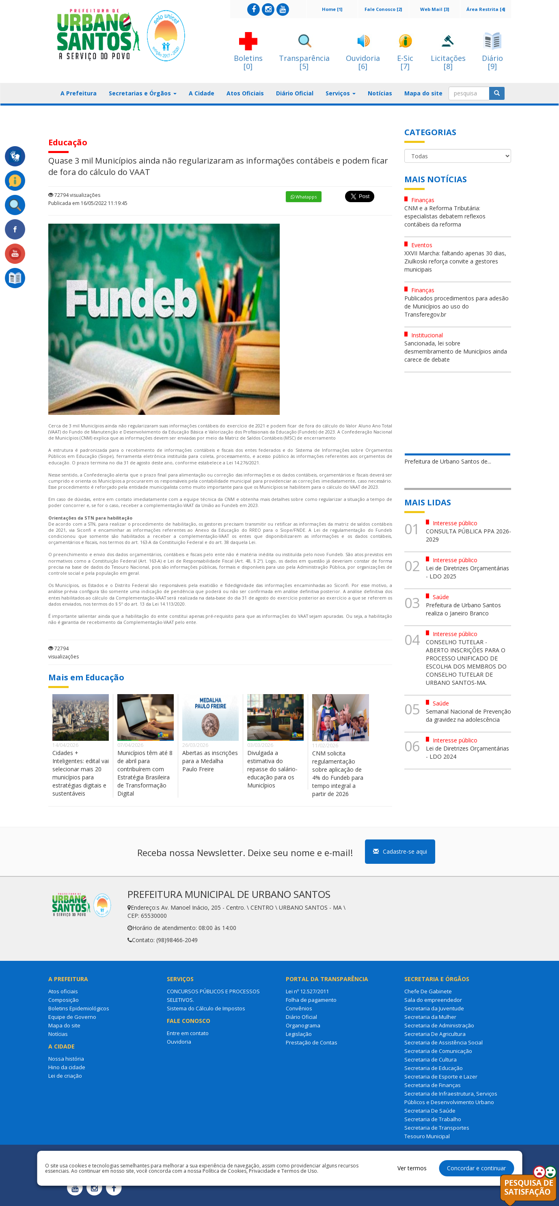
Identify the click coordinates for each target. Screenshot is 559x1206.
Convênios (299, 1008)
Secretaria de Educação (433, 1068)
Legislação (299, 1034)
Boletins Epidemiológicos (78, 1008)
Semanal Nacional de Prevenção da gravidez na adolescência (468, 715)
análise (55, 591)
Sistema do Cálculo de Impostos (206, 1008)
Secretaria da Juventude (434, 1008)
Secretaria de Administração (439, 1025)
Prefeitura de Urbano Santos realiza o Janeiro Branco (463, 609)
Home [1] (332, 9)
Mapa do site (423, 93)
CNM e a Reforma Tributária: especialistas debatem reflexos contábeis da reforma (445, 216)
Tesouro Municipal (427, 1136)
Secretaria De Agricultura (435, 1034)
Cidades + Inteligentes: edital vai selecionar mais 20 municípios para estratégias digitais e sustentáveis (80, 773)
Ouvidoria (179, 1041)
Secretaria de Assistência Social (443, 1042)
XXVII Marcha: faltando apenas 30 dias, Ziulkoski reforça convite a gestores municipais (455, 261)
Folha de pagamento (311, 999)
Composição (63, 999)
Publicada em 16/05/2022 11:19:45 (87, 203)
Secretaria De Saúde (429, 1110)
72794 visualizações (74, 195)
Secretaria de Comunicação (438, 1051)
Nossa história (66, 1058)
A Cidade (201, 93)
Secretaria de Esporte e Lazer (440, 1076)
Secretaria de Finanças (432, 1085)
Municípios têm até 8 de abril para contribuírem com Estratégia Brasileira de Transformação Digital (145, 773)
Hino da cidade (66, 1067)
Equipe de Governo (72, 1016)
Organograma (303, 1025)
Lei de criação (65, 1075)
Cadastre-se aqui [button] (400, 851)
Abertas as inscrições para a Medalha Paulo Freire (210, 761)
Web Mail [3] (434, 9)
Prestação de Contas (311, 1042)
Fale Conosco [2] (383, 9)
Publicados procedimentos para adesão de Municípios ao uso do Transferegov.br (456, 306)
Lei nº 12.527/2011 (307, 991)
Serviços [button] (341, 93)
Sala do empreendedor (433, 999)
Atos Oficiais (245, 93)
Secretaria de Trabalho (432, 1119)
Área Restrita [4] (485, 9)
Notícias (380, 93)
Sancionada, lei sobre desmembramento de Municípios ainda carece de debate (455, 351)
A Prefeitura (78, 93)
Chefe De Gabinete (428, 991)
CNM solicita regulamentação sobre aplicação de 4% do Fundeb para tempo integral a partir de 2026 (337, 773)
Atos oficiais (63, 991)
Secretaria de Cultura (430, 1059)
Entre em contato (188, 1033)
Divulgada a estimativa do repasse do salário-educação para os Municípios (272, 769)
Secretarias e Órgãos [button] (143, 93)
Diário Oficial (294, 93)
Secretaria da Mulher (430, 1016)
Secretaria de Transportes (436, 1127)
